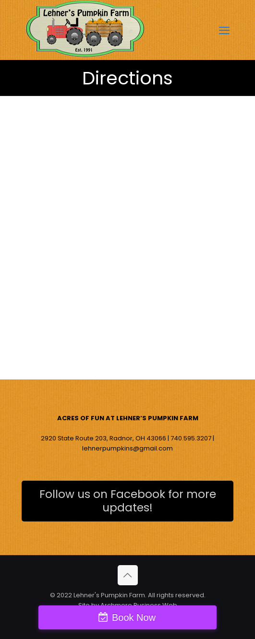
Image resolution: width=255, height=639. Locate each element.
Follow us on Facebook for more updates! (127, 501)
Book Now (134, 617)
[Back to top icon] (128, 575)
